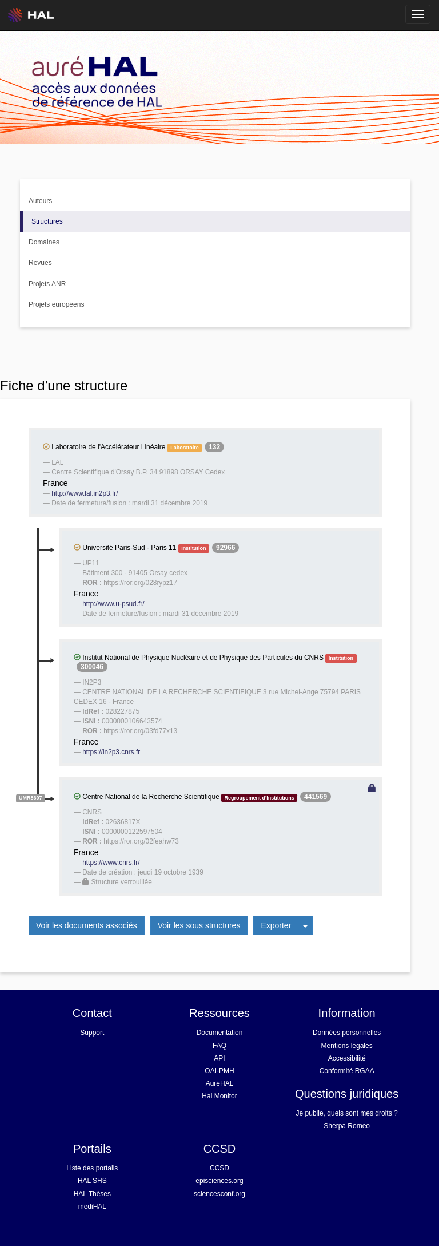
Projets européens (56, 304)
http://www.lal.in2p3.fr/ (84, 493)
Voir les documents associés (86, 925)
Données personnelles (347, 1033)
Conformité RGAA (347, 1071)
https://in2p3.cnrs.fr (111, 752)
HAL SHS (92, 1181)
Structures (47, 221)
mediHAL (92, 1207)
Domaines (44, 242)
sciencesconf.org (219, 1194)
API (219, 1058)
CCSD (219, 1168)
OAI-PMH (219, 1071)
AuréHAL (220, 1083)
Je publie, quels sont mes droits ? (347, 1113)
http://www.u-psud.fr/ (113, 604)
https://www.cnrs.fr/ (110, 863)
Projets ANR (47, 284)
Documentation (220, 1033)
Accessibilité (347, 1058)
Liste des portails (92, 1168)
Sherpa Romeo (347, 1126)
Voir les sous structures (199, 925)
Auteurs (40, 201)
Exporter (276, 925)
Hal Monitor (219, 1096)
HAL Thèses (92, 1194)
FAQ (219, 1046)
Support (92, 1033)
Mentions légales (347, 1046)
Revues (40, 263)
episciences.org (219, 1181)
